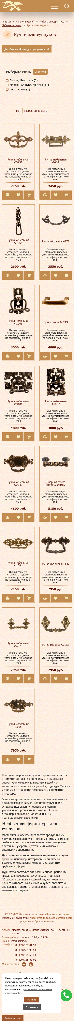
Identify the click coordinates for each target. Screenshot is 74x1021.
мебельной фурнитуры (15, 917)
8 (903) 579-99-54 (25, 950)
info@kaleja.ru (19, 940)
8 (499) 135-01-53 (25, 945)
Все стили (40, 71)
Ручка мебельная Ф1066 (18, 322)
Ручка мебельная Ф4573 (18, 645)
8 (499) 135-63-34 (25, 954)
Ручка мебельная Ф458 (56, 161)
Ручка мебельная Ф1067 (56, 403)
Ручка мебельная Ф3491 (18, 161)
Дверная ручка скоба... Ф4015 (55, 483)
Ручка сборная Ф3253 (55, 644)
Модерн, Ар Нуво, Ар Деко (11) (29, 84)
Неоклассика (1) (20, 89)
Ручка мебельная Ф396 (18, 725)
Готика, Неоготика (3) (23, 80)
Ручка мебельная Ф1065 (18, 241)
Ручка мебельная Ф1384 (18, 564)
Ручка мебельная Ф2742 (18, 483)
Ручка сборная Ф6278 (55, 241)
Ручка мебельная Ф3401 (18, 403)
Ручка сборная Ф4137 (55, 564)
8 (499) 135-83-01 (25, 959)
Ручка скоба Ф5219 (56, 322)
